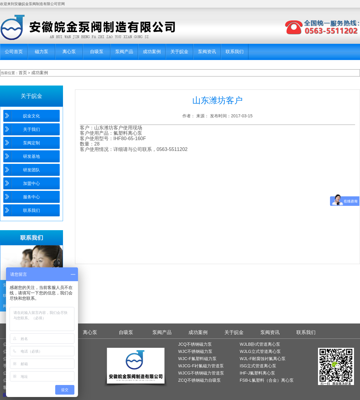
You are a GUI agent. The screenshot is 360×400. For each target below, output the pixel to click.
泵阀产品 (124, 51)
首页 (23, 72)
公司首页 (14, 51)
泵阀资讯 (207, 51)
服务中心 (31, 196)
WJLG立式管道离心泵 (260, 351)
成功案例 (152, 51)
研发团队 (31, 169)
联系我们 (235, 51)
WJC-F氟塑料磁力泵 (197, 358)
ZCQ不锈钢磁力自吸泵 (199, 380)
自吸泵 (97, 51)
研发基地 (31, 156)
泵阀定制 (31, 142)
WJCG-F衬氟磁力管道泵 (201, 365)
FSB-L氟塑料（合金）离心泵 (267, 380)
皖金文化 (31, 115)
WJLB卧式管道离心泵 (260, 344)
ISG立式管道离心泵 (258, 365)
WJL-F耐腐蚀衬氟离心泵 (263, 358)
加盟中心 (31, 183)
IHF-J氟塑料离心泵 (257, 373)
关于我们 (31, 129)
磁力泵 (41, 51)
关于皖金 (179, 51)
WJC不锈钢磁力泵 (195, 351)
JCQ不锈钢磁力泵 (195, 344)
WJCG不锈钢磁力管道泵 (201, 373)
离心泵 (69, 51)
